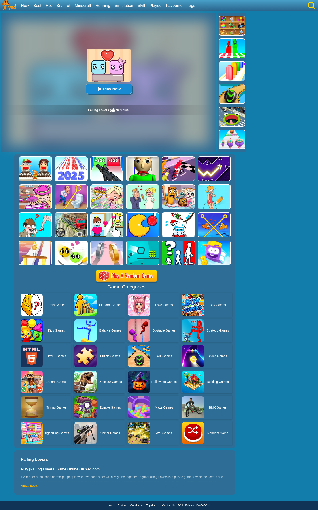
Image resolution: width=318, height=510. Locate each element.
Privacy (189, 505)
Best (37, 5)
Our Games (137, 505)
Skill (141, 5)
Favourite (174, 5)
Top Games (153, 505)
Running (102, 5)
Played (155, 5)
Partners (123, 505)
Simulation (124, 5)
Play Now (109, 89)
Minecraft (83, 5)
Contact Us (168, 505)
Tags (191, 5)
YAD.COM (203, 505)
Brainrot (63, 5)
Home (111, 505)
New (25, 5)
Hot (49, 5)
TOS (180, 505)
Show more (29, 486)
